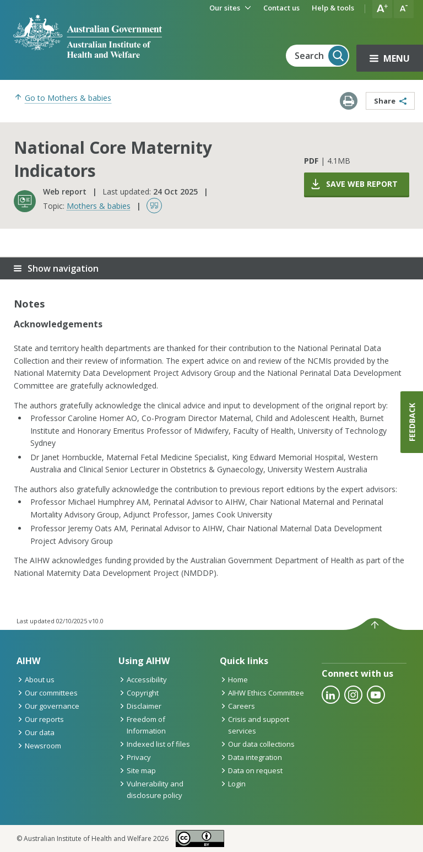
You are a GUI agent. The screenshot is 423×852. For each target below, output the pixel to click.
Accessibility (142, 679)
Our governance (48, 706)
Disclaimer (139, 706)
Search (321, 56)
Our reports (40, 719)
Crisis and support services (254, 725)
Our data (36, 732)
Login (233, 784)
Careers (237, 706)
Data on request (251, 770)
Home (234, 679)
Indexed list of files (154, 744)
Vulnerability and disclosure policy (150, 789)
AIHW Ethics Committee (262, 693)
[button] (382, 9)
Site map (137, 770)
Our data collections (257, 744)
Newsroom (39, 746)
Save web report (354, 184)
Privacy (134, 757)
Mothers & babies (99, 206)
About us (36, 679)
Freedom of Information (142, 725)
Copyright (138, 693)
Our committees (47, 693)
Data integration (251, 757)
